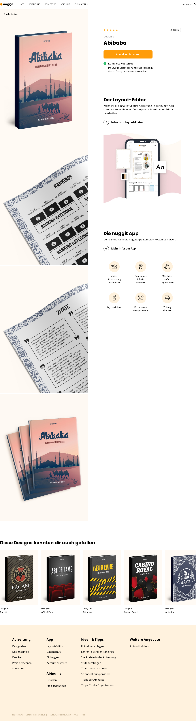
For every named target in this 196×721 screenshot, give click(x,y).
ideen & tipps (81, 4)
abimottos (50, 4)
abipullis (65, 4)
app (22, 4)
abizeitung (34, 4)
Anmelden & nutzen (128, 54)
